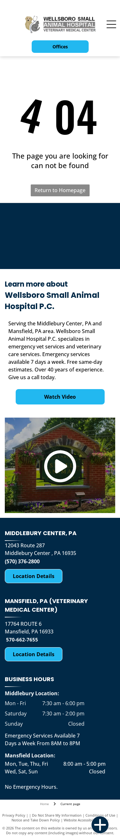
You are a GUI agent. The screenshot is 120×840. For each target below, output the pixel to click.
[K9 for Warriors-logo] (33, 220)
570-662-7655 (22, 639)
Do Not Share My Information (57, 815)
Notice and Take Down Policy (36, 820)
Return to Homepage (60, 190)
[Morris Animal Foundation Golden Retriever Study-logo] (33, 251)
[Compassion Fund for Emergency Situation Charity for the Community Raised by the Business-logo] (87, 220)
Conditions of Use (100, 815)
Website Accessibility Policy (86, 820)
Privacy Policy (13, 815)
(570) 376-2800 (22, 561)
